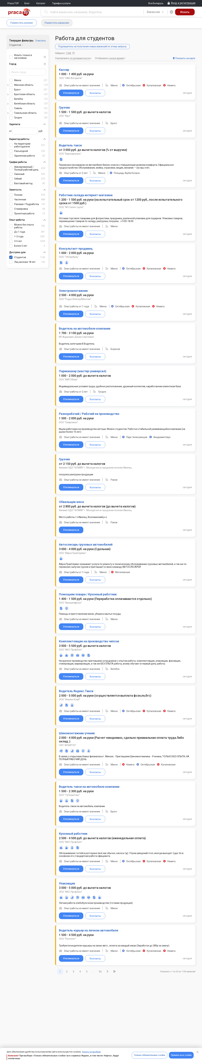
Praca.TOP (13, 3)
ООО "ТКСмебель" (69, 257)
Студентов (15, 45)
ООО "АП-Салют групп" (71, 207)
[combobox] (155, 11)
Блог (27, 3)
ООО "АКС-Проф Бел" (70, 649)
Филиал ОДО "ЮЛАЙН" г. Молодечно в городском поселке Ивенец (95, 467)
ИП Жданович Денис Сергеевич (76, 337)
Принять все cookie (181, 1055)
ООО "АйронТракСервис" (72, 553)
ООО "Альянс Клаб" (69, 699)
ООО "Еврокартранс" (70, 153)
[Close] (197, 1052)
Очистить (40, 40)
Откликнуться (71, 93)
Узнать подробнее (91, 1052)
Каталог (40, 3)
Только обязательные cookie (149, 1055)
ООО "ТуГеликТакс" (69, 795)
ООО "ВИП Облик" (68, 379)
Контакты (95, 93)
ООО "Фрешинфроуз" (70, 602)
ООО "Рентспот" (67, 938)
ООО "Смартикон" (68, 422)
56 (100, 971)
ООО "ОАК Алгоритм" (70, 78)
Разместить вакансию (57, 22)
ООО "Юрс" (65, 116)
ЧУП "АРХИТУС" (67, 745)
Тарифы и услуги (61, 3)
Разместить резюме (22, 22)
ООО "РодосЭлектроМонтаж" (75, 299)
